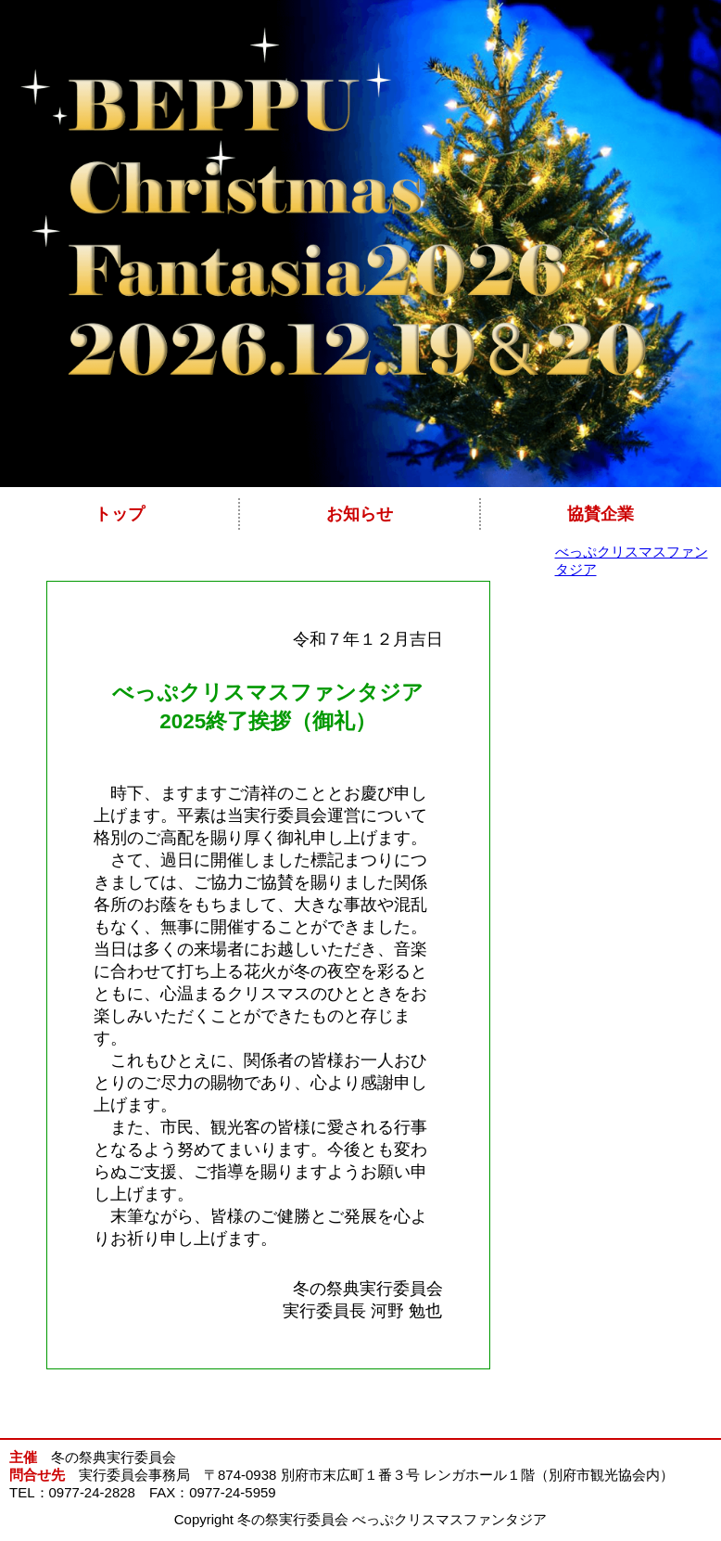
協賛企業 (600, 514)
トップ (120, 514)
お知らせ (359, 514)
